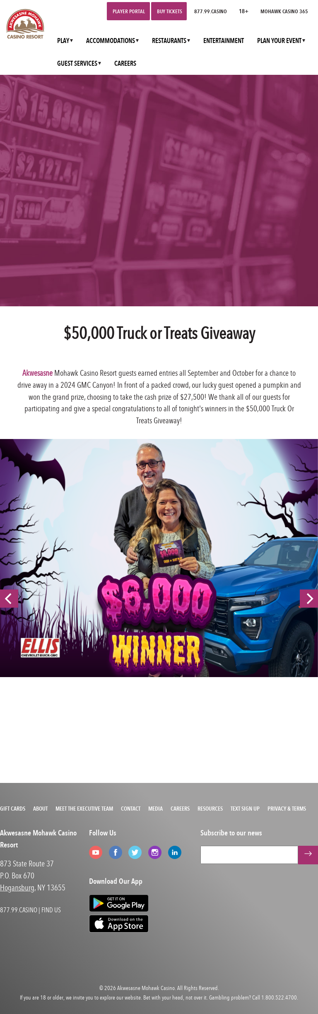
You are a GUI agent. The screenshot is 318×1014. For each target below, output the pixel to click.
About (40, 809)
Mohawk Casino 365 (284, 11)
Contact (130, 809)
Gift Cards (12, 809)
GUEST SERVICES (77, 63)
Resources (210, 809)
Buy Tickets (169, 11)
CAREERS (125, 63)
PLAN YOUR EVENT (279, 40)
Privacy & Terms (286, 809)
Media (155, 809)
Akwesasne (37, 372)
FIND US (51, 909)
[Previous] (9, 598)
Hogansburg (17, 887)
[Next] (309, 598)
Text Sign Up (245, 809)
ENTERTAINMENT (223, 40)
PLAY (63, 40)
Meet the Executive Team (84, 809)
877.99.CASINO (210, 11)
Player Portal (129, 11)
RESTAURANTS (169, 40)
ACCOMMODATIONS (110, 40)
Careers (180, 809)
